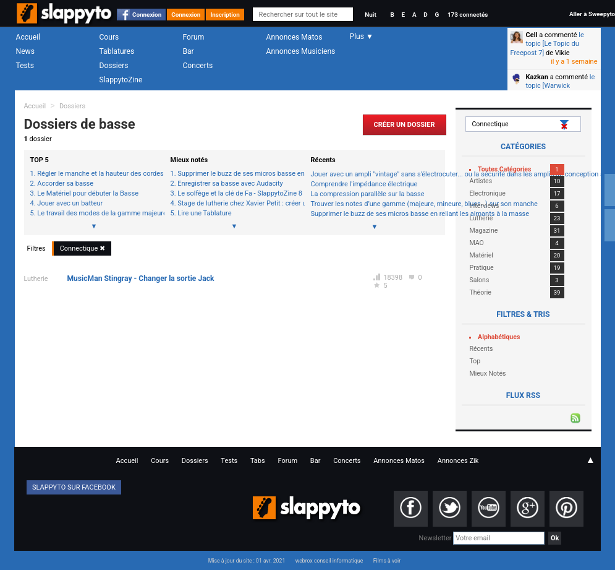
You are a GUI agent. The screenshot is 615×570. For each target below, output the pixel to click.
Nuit (370, 14)
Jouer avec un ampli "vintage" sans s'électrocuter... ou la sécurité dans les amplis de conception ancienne (375, 174)
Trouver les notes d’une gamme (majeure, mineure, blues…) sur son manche (375, 204)
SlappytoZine (121, 80)
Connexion (146, 14)
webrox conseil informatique (329, 561)
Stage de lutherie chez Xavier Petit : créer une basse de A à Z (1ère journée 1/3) (237, 203)
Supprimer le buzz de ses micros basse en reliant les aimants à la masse (237, 174)
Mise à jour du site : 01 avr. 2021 (246, 561)
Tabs (257, 461)
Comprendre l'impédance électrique (364, 184)
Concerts (198, 65)
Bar (188, 51)
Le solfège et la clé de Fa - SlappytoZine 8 (237, 193)
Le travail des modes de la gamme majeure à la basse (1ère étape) (97, 213)
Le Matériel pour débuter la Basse (87, 193)
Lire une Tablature (204, 213)
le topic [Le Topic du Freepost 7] (547, 44)
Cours (109, 37)
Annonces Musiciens (301, 51)
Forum (194, 37)
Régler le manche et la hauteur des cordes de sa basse (97, 174)
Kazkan (537, 77)
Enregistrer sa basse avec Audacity (229, 184)
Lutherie (36, 279)
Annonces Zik (458, 461)
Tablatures (117, 51)
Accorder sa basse (65, 184)
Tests (25, 65)
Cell (532, 35)
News (25, 51)
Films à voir (387, 561)
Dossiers (114, 65)
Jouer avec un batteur (70, 203)
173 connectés (467, 14)
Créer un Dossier (404, 125)
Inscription (225, 14)
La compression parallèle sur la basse (368, 194)
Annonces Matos (294, 37)
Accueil (28, 37)
